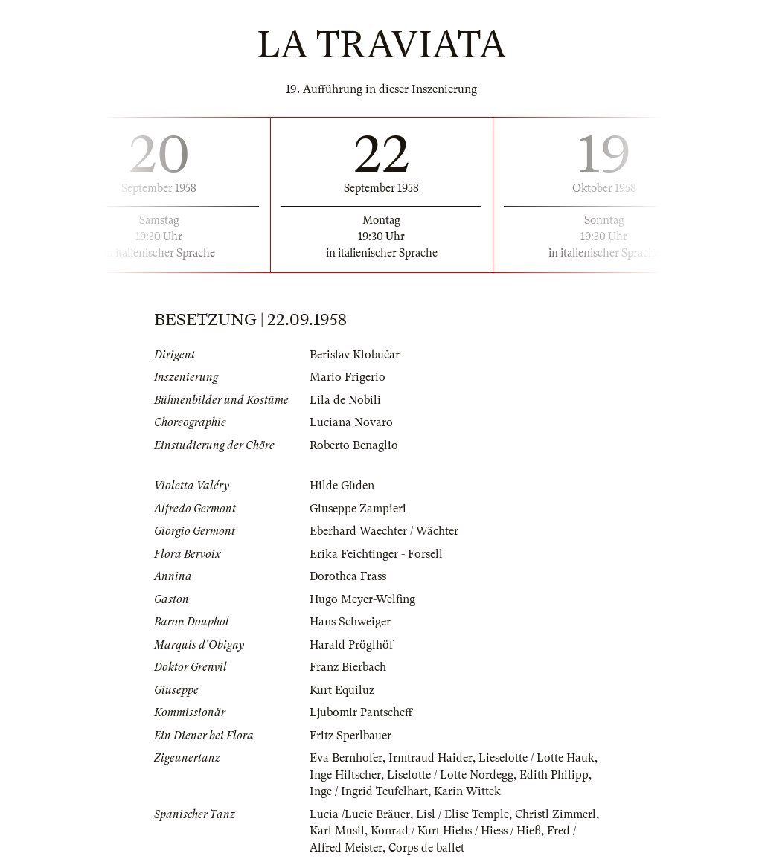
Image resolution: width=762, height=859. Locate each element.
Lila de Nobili (345, 400)
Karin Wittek (467, 791)
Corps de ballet (426, 848)
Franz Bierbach (348, 667)
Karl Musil (337, 830)
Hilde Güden (342, 485)
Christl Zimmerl (555, 814)
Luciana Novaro (351, 422)
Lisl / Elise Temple (462, 814)
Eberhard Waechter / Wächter (384, 531)
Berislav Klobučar (355, 354)
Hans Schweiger (350, 621)
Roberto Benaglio (354, 445)
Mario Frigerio (347, 377)
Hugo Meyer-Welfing (362, 599)
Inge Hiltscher (345, 775)
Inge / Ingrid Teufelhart (369, 791)
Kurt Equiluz (342, 690)
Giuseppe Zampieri (358, 508)
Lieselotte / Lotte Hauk (536, 758)
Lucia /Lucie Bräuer (360, 814)
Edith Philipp (554, 775)
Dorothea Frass (348, 576)
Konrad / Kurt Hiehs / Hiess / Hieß (456, 830)
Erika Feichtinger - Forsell (376, 554)
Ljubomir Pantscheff (361, 712)
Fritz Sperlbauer (350, 735)
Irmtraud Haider (430, 758)
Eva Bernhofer (346, 758)
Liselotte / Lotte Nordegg (450, 775)
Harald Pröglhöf (351, 645)
